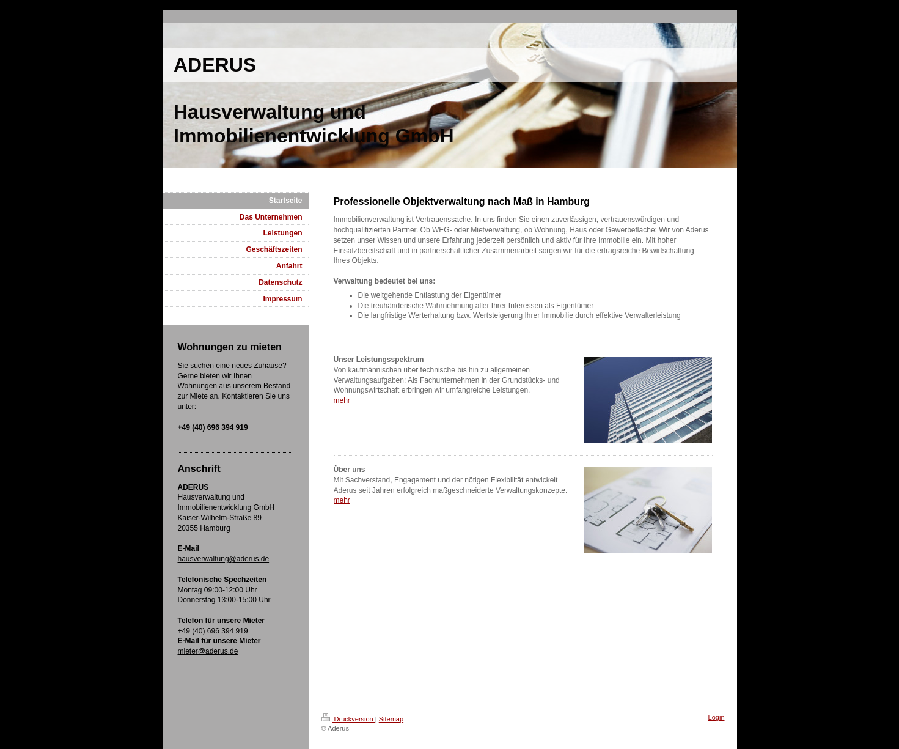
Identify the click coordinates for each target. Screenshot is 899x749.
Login (716, 717)
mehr (342, 400)
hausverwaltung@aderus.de (224, 559)
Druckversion (348, 719)
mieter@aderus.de (208, 651)
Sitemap (391, 719)
